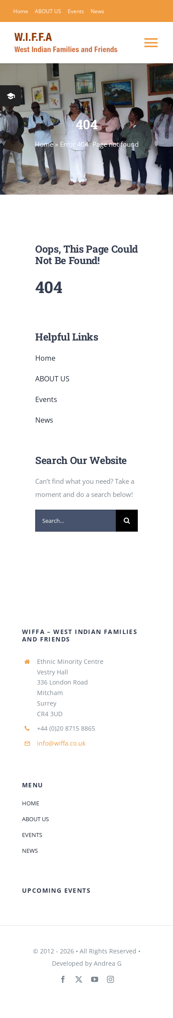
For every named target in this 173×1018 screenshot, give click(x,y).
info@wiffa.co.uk (61, 743)
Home (44, 144)
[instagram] (110, 979)
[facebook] (62, 979)
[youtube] (94, 979)
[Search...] (75, 521)
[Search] (127, 521)
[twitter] (78, 979)
